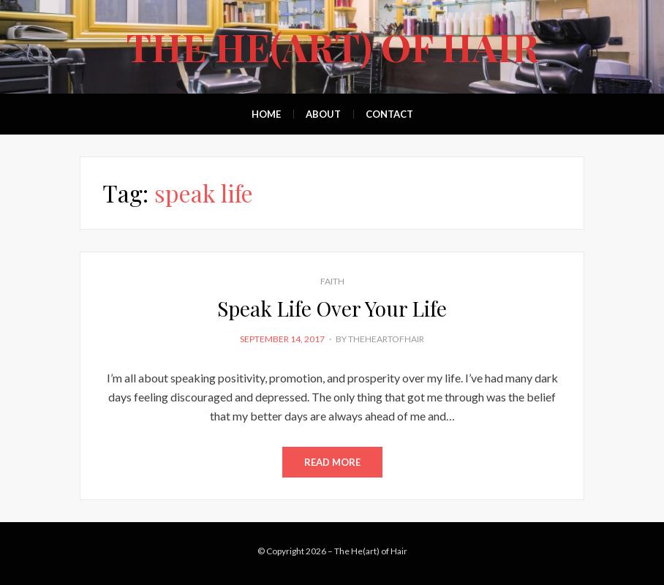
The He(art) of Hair (332, 46)
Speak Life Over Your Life (332, 308)
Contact (389, 114)
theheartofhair (386, 338)
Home (266, 114)
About (323, 114)
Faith (332, 281)
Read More (332, 462)
